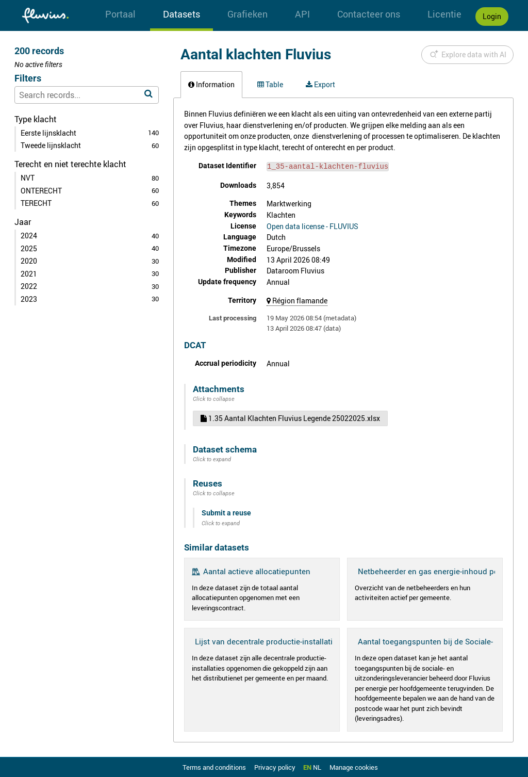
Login (492, 16)
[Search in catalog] (148, 94)
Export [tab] (320, 84)
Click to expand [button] (212, 458)
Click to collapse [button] (214, 398)
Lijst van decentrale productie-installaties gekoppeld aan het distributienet (326, 640)
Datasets (181, 14)
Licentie (444, 14)
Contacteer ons (368, 14)
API (302, 14)
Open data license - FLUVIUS (312, 225)
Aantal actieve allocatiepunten (256, 570)
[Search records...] (86, 95)
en (307, 767)
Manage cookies (353, 767)
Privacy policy (275, 767)
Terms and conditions (215, 767)
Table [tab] (270, 84)
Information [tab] (211, 84)
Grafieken (247, 14)
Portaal (120, 14)
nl (317, 767)
